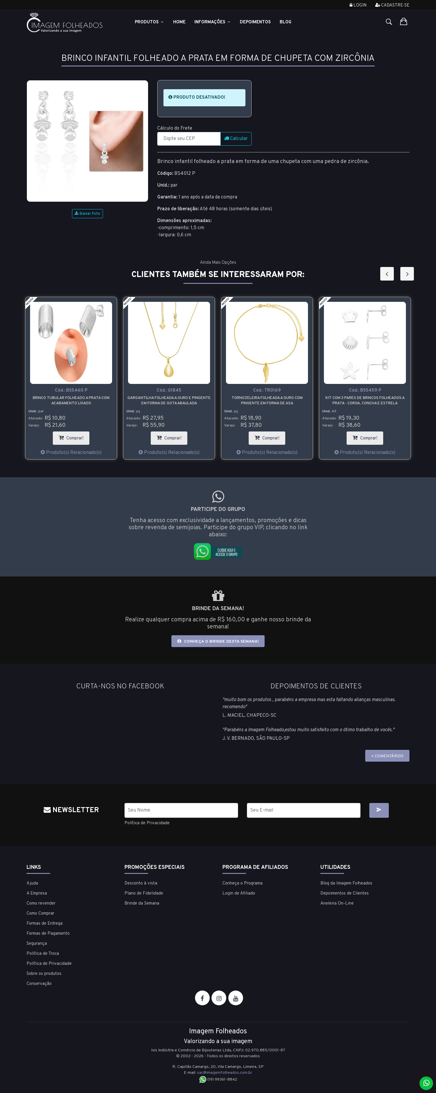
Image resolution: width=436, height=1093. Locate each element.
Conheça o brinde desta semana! (218, 641)
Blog (285, 22)
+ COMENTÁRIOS (387, 756)
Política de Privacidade (148, 823)
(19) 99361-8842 (218, 1079)
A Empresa (37, 893)
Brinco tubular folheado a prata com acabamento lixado (71, 401)
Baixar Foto (87, 213)
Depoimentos (255, 22)
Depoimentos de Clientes (344, 893)
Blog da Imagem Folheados (346, 883)
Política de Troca (43, 953)
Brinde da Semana (141, 903)
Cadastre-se (392, 5)
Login (358, 5)
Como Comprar (40, 913)
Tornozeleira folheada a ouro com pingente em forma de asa (267, 401)
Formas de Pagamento (48, 933)
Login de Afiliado (238, 893)
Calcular (236, 139)
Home (179, 22)
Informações (212, 22)
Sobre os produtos (44, 973)
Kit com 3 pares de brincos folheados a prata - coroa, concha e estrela (365, 401)
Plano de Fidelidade (143, 893)
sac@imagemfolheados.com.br (225, 1072)
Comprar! (74, 436)
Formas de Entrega (45, 923)
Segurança (37, 943)
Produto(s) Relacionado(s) (71, 453)
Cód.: (71, 390)
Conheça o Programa (242, 883)
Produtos (149, 22)
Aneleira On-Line (337, 903)
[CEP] (189, 139)
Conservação (39, 983)
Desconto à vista (140, 883)
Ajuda (32, 883)
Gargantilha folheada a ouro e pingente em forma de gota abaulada (169, 401)
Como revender (41, 903)
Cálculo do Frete (174, 128)
